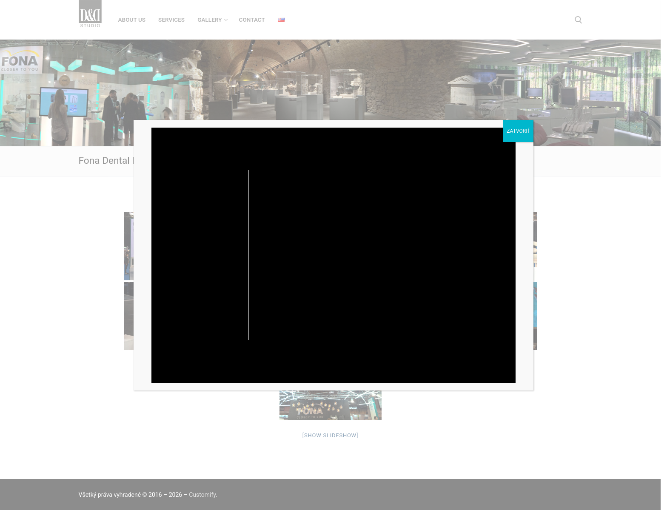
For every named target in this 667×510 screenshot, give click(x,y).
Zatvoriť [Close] (518, 131)
